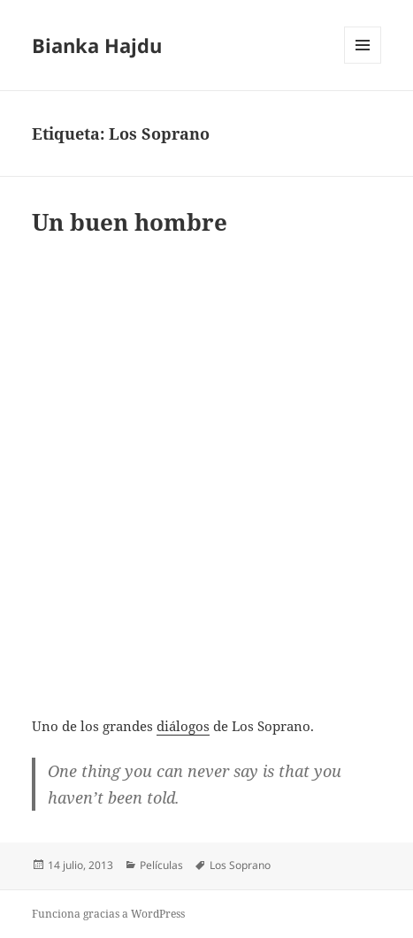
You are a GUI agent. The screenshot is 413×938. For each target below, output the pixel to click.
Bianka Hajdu (97, 45)
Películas (161, 865)
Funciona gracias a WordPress (108, 913)
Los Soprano (240, 865)
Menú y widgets (363, 63)
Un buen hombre (129, 222)
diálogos (183, 726)
